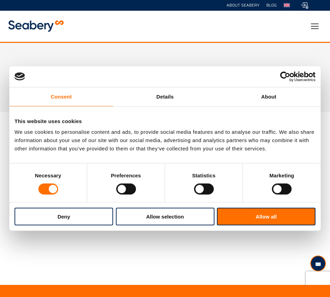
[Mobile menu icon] (315, 26)
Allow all (266, 217)
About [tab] (268, 96)
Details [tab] (165, 96)
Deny (63, 217)
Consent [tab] (61, 96)
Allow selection (165, 217)
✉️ (318, 264)
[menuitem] (287, 5)
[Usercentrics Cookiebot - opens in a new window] (285, 76)
